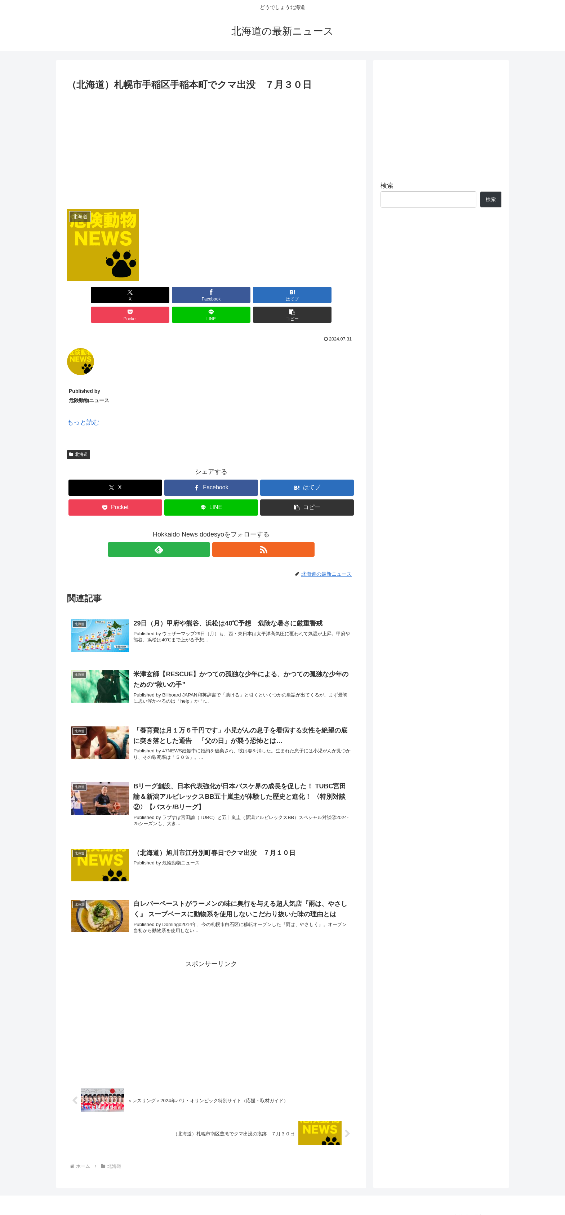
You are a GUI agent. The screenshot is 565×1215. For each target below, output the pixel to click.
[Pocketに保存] (235, 295)
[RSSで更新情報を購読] (219, 529)
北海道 (78, 434)
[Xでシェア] (90, 295)
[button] (332, 295)
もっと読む (83, 402)
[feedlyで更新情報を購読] (203, 529)
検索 (387, 185)
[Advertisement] (211, 147)
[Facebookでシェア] (138, 295)
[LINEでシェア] (284, 295)
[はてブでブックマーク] (187, 295)
